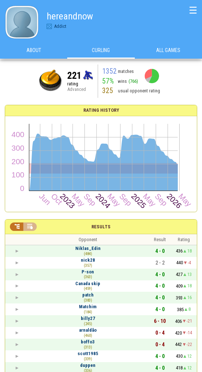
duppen (87, 365)
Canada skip (87, 283)
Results (101, 226)
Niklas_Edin (88, 248)
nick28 (88, 260)
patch (88, 295)
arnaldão (88, 330)
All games (168, 51)
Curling (101, 51)
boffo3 (88, 342)
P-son (88, 272)
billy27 (88, 318)
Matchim (88, 306)
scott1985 (87, 353)
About (33, 51)
